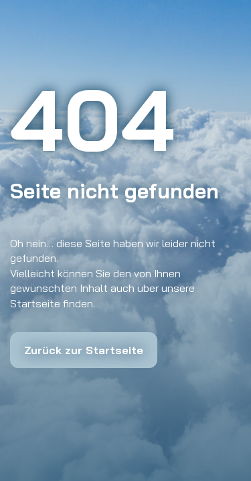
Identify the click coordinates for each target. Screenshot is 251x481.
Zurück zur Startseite (83, 350)
